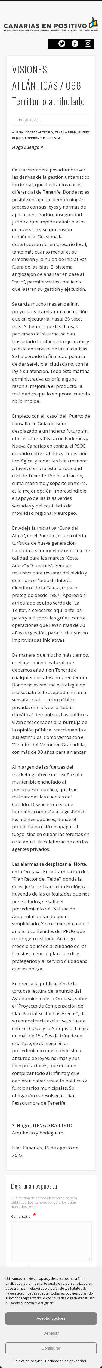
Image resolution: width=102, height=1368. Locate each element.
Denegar (51, 1333)
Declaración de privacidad (65, 1361)
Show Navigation (88, 10)
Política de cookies (28, 1361)
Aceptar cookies (51, 1318)
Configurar (50, 1348)
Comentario (23, 1215)
